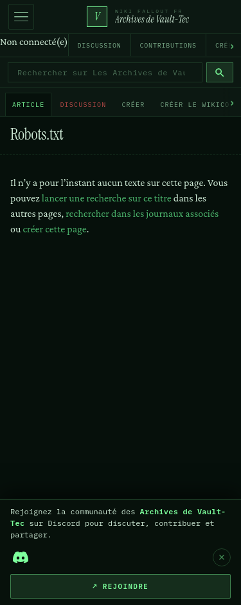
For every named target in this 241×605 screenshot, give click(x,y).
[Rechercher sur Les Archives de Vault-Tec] (105, 72)
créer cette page (54, 228)
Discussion (99, 45)
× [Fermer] (222, 557)
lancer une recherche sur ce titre (107, 197)
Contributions (168, 45)
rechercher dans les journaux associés (142, 213)
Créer (133, 104)
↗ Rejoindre (120, 586)
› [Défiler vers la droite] (232, 45)
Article (28, 104)
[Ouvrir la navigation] (21, 17)
